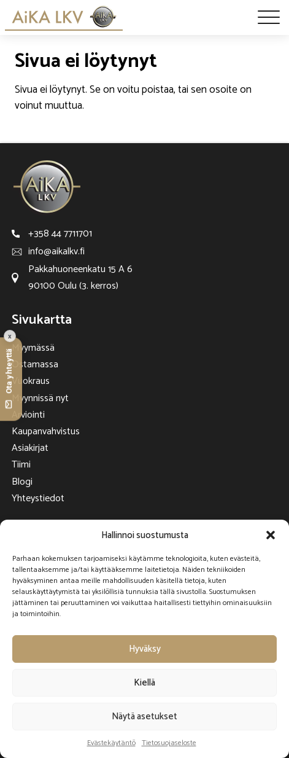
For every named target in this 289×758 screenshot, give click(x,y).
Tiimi (21, 464)
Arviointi (28, 415)
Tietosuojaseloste (169, 743)
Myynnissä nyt (40, 398)
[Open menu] (269, 17)
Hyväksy (145, 649)
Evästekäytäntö (111, 743)
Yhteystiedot (38, 498)
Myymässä (33, 348)
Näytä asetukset (144, 716)
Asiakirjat (30, 448)
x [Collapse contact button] (10, 336)
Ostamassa (35, 364)
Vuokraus (31, 381)
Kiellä (144, 682)
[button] (270, 535)
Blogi (22, 482)
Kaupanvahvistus (46, 431)
